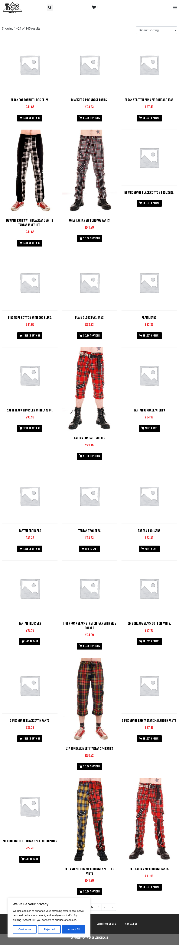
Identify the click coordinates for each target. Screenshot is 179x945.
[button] (50, 8)
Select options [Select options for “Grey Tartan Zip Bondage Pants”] (91, 238)
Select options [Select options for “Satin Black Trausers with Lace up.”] (31, 428)
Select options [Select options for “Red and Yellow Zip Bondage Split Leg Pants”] (91, 891)
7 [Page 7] (105, 907)
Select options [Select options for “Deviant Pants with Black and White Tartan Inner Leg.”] (31, 243)
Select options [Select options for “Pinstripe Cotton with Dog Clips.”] (31, 335)
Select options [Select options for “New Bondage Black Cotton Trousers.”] (151, 203)
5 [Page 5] (92, 907)
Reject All (49, 929)
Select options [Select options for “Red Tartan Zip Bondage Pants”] (151, 887)
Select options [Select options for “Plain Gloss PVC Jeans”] (91, 335)
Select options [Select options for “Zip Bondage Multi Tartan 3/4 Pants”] (91, 766)
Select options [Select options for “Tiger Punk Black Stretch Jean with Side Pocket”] (91, 646)
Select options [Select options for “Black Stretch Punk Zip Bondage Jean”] (151, 118)
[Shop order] (156, 30)
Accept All (74, 929)
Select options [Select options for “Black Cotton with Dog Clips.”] (31, 118)
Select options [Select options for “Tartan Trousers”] (31, 549)
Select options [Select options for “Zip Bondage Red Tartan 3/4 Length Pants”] (151, 738)
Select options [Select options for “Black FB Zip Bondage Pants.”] (91, 118)
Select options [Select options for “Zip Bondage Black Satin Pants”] (31, 738)
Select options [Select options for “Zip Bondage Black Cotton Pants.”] (151, 641)
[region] (49, 917)
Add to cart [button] (151, 428)
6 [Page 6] (98, 907)
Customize (24, 929)
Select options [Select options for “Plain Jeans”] (151, 335)
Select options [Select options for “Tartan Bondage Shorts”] (91, 456)
